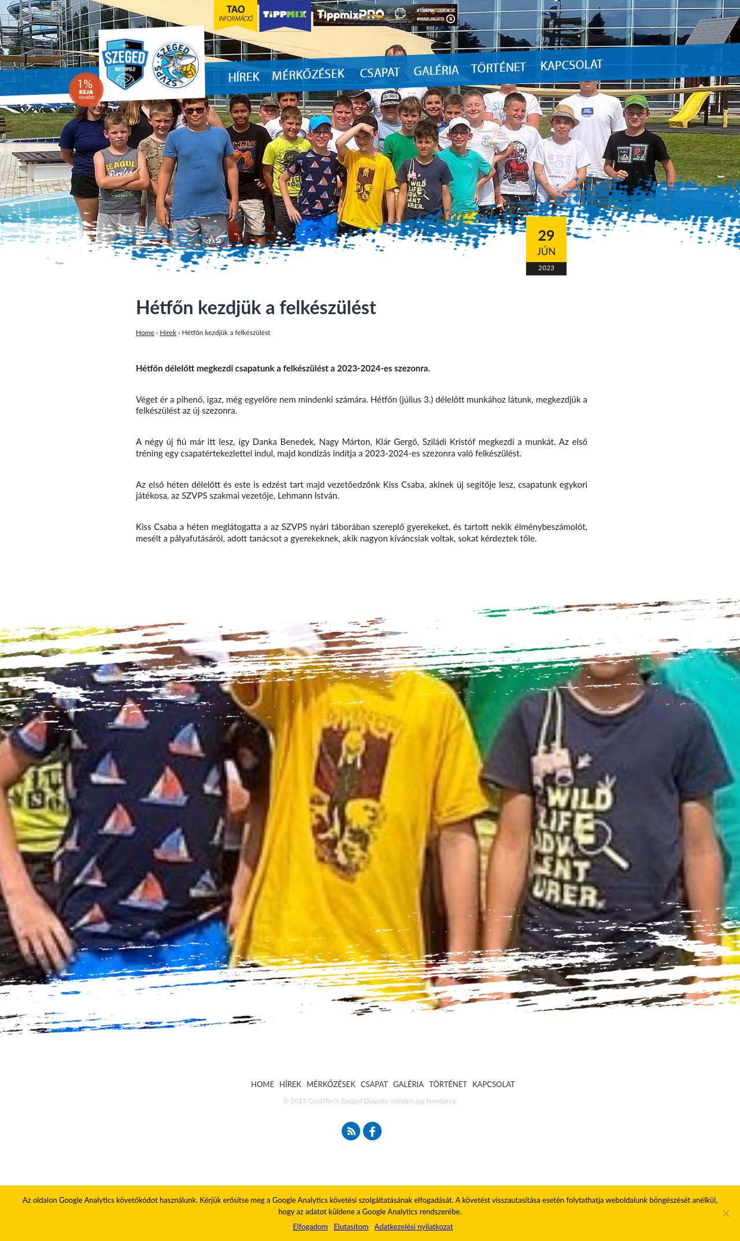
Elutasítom (351, 1226)
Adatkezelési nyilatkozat (413, 1226)
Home (145, 332)
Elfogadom (310, 1226)
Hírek (168, 332)
